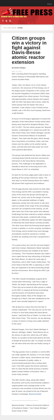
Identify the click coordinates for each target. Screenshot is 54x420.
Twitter (6, 21)
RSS (10, 21)
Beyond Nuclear (35, 394)
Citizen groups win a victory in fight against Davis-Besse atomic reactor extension (29, 50)
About (49, 4)
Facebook (3, 21)
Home (20, 28)
